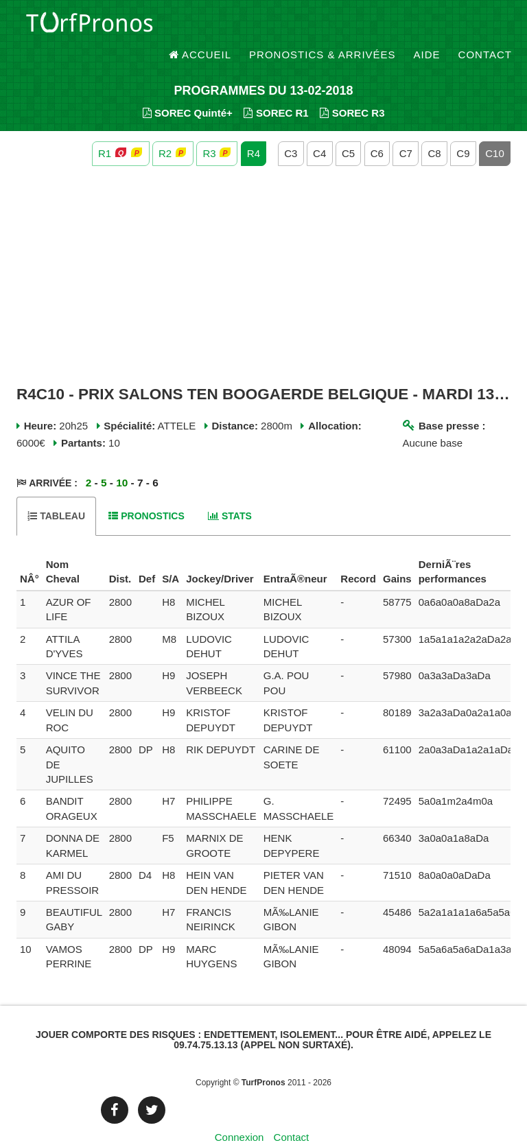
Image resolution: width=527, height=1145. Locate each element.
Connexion (239, 1114)
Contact (485, 27)
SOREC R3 (352, 89)
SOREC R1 (276, 89)
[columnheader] (29, 548)
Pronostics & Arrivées (322, 27)
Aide (427, 27)
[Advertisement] (263, 252)
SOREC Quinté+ (188, 89)
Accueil (200, 27)
